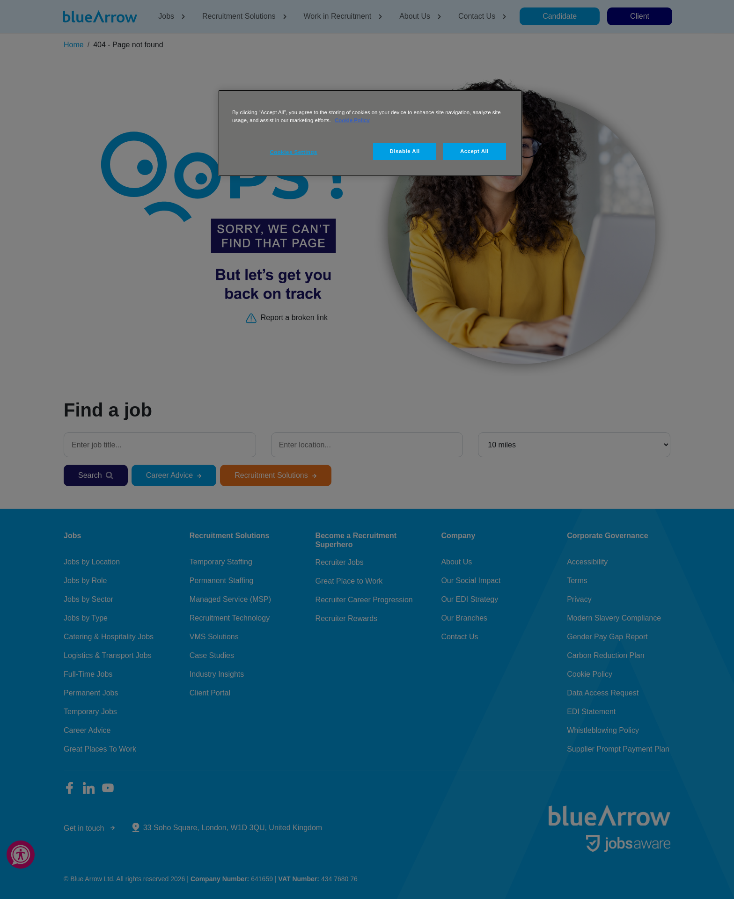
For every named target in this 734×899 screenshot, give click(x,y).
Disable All (405, 151)
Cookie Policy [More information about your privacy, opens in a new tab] (352, 120)
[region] (370, 133)
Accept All (474, 151)
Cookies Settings (293, 152)
